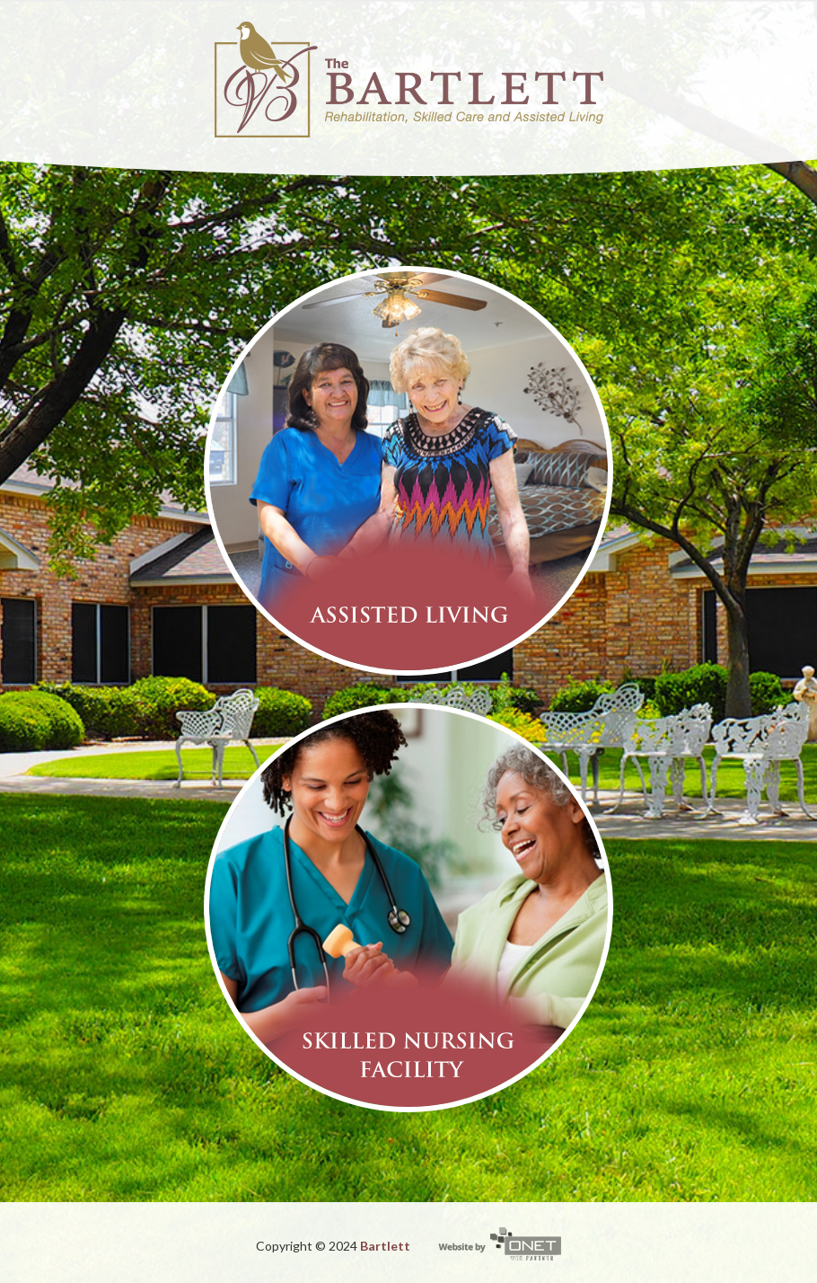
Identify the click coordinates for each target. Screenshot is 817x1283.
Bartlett (385, 1245)
